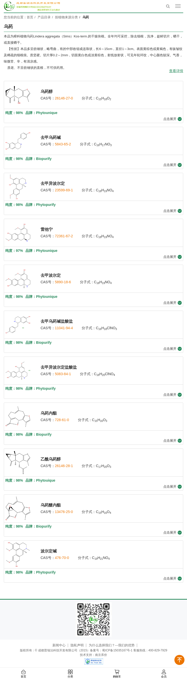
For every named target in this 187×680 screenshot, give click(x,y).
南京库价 (101, 655)
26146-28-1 (64, 466)
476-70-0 (62, 558)
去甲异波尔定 (53, 183)
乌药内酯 (49, 413)
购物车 (117, 674)
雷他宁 (47, 229)
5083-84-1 (63, 374)
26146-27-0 (64, 98)
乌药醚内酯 (51, 505)
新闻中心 (59, 645)
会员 (163, 674)
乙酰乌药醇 (51, 459)
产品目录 (44, 17)
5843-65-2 (63, 144)
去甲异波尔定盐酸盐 (59, 367)
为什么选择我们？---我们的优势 (112, 645)
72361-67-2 (64, 236)
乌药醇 (47, 91)
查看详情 (176, 71)
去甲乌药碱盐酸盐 (57, 321)
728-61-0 (62, 420)
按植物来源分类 (66, 17)
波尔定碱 (49, 551)
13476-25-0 (64, 512)
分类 (70, 674)
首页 (23, 674)
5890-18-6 (63, 282)
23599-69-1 (64, 190)
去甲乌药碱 (51, 137)
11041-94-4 (64, 328)
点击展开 (172, 119)
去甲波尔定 (51, 275)
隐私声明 (77, 645)
